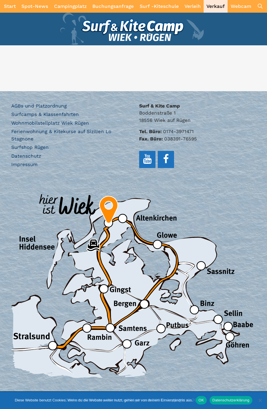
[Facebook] (166, 159)
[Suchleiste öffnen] (260, 6)
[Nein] (260, 400)
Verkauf (215, 6)
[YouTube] (147, 159)
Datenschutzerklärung (230, 400)
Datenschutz (26, 156)
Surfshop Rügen (30, 147)
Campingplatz (70, 6)
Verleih (192, 6)
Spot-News (34, 6)
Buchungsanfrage (113, 6)
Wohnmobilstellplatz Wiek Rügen (50, 123)
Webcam (241, 6)
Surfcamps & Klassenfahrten (45, 114)
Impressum (24, 164)
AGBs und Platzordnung (39, 106)
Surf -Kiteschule (159, 6)
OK (201, 400)
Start (10, 6)
